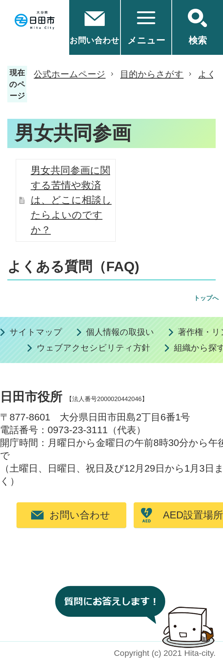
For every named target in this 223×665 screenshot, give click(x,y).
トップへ (206, 298)
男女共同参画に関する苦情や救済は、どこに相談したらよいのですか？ (71, 200)
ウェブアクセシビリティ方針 (93, 347)
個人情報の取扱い (120, 332)
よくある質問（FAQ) (73, 266)
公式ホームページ (69, 74)
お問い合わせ (79, 515)
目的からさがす (151, 74)
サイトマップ (36, 332)
